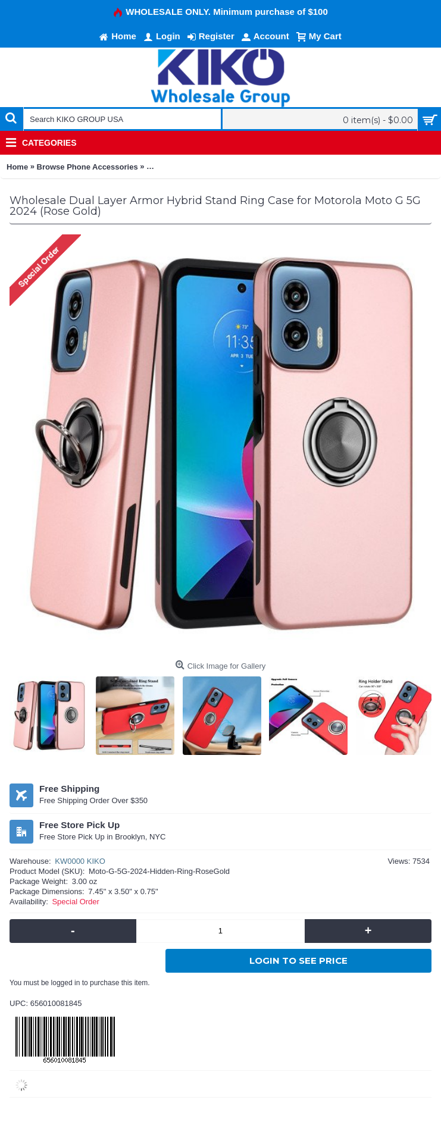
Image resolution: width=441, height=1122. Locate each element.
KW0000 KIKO (80, 861)
